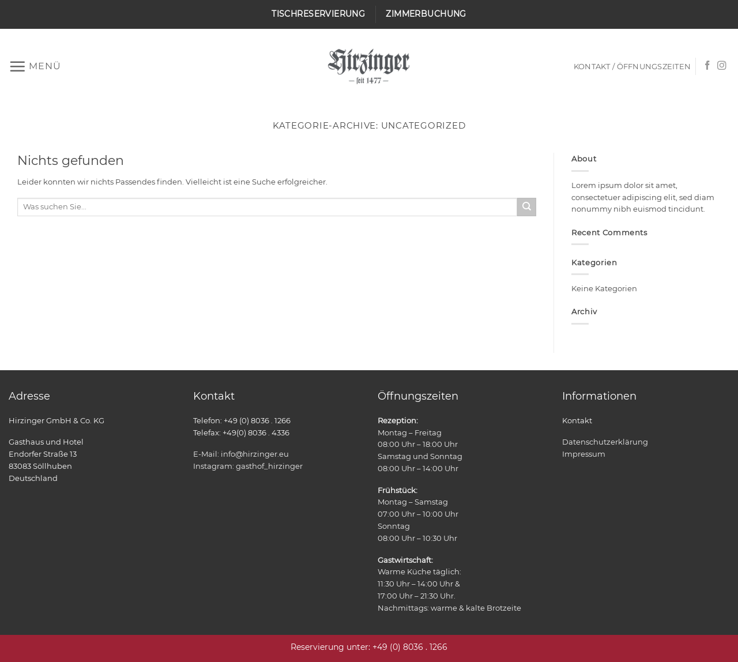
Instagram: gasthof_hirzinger (248, 466)
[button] (35, 66)
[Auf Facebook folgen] (707, 66)
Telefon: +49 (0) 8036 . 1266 (242, 420)
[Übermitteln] (526, 207)
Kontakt (577, 420)
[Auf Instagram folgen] (721, 66)
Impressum (583, 453)
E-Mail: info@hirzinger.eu (241, 453)
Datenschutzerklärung (605, 441)
